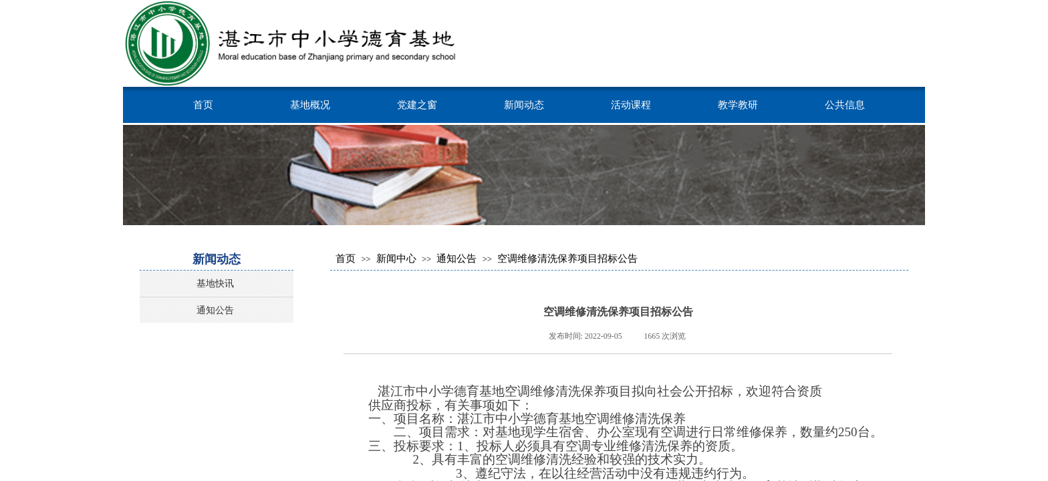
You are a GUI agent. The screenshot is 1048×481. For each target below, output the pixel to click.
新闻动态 (524, 104)
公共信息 (845, 104)
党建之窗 (417, 104)
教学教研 (738, 104)
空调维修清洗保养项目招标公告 (567, 258)
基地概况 (310, 104)
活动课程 (631, 104)
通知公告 (456, 258)
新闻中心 (396, 258)
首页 (203, 104)
